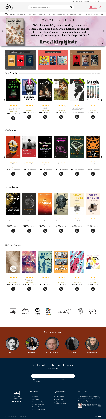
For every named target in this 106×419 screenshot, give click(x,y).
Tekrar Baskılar (71, 14)
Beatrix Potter (72, 353)
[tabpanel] (53, 31)
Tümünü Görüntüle (96, 73)
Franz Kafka (12, 353)
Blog (102, 14)
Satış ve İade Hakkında (38, 404)
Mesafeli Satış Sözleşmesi (39, 402)
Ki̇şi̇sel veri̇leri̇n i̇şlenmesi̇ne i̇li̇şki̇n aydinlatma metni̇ (65, 402)
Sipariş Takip (75, 1)
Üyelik (93, 7)
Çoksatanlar (41, 14)
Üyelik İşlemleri (60, 397)
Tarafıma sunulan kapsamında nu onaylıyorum (52, 380)
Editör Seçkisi (61, 14)
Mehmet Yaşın (92, 353)
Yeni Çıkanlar (32, 14)
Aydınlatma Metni (49, 380)
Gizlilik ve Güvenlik (37, 407)
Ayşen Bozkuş (32, 353)
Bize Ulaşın (35, 397)
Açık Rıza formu (65, 380)
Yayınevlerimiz (21, 14)
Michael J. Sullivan (52, 353)
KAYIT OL (70, 376)
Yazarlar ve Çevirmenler (85, 14)
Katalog (96, 14)
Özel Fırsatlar (51, 14)
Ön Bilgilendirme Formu (38, 409)
